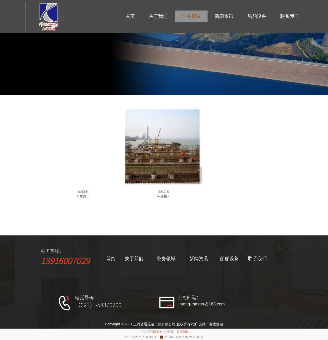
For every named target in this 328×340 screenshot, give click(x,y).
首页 (130, 16)
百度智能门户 (159, 331)
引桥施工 (83, 196)
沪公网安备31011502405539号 (183, 337)
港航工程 (83, 191)
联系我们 (289, 16)
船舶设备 (256, 16)
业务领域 (191, 16)
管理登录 (182, 331)
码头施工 (163, 196)
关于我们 (158, 16)
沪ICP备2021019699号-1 (141, 337)
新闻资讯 (224, 16)
